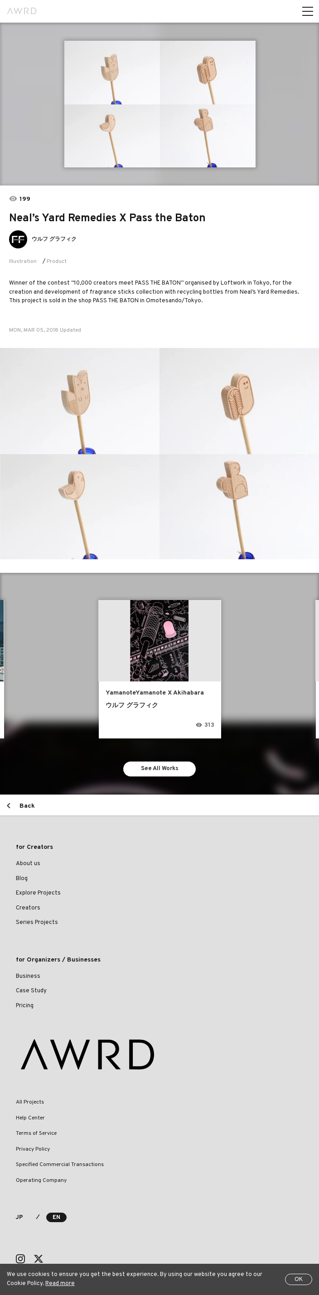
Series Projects (37, 922)
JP (19, 1217)
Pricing (25, 1005)
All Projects (30, 1102)
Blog (22, 878)
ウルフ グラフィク (54, 239)
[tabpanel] (159, 104)
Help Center (30, 1118)
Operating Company (41, 1180)
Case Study (31, 991)
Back (27, 806)
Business (28, 976)
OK (299, 1279)
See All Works (160, 768)
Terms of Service (36, 1133)
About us (28, 863)
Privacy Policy (33, 1149)
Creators (28, 908)
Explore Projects (38, 893)
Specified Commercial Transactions (60, 1164)
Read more (60, 1283)
